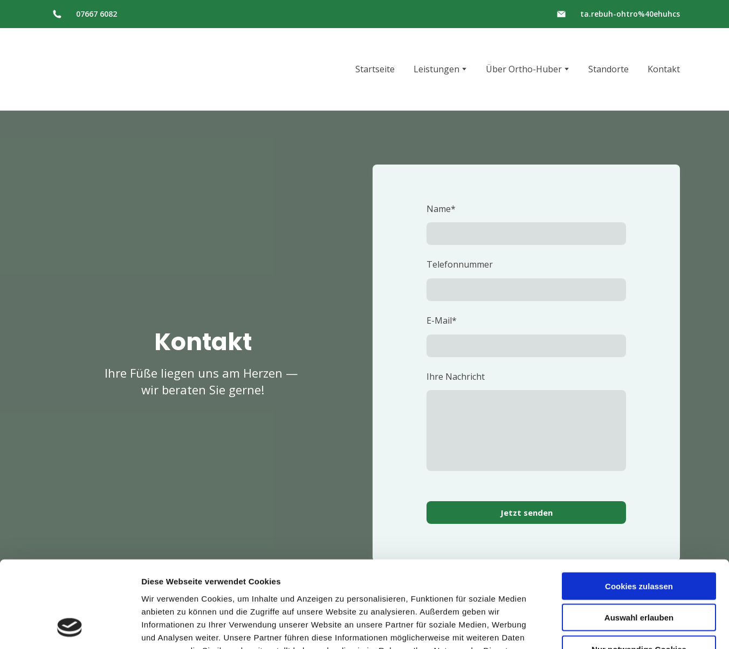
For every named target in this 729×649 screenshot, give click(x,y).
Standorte (608, 69)
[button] (57, 14)
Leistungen (436, 69)
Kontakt (664, 69)
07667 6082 (96, 14)
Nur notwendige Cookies (639, 570)
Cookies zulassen (639, 506)
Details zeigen (573, 627)
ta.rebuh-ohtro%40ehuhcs (630, 14)
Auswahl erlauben (638, 538)
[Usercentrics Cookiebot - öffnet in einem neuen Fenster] (70, 628)
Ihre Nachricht (456, 376)
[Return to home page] (92, 69)
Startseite (375, 69)
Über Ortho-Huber (524, 69)
